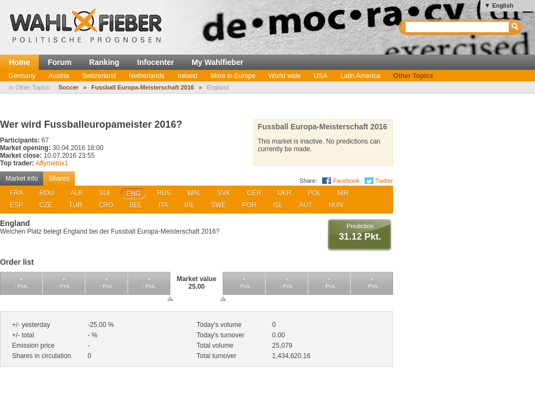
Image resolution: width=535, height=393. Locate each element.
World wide (285, 76)
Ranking (104, 62)
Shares (59, 178)
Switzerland (99, 76)
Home (19, 62)
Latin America (361, 76)
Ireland (187, 76)
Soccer (68, 87)
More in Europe (233, 76)
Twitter (384, 180)
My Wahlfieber (217, 62)
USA (321, 76)
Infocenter (155, 62)
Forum (59, 62)
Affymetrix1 (51, 163)
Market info (21, 178)
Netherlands (146, 76)
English (502, 5)
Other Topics (413, 76)
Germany (22, 76)
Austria (59, 76)
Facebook (346, 180)
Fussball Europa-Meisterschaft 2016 (142, 87)
